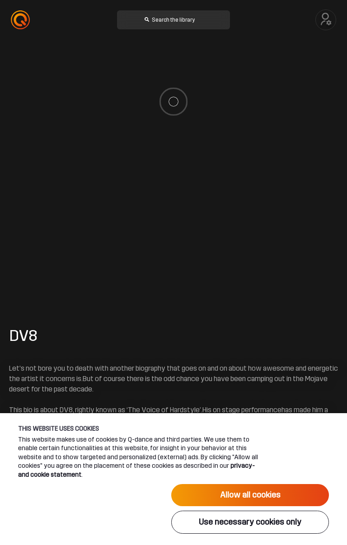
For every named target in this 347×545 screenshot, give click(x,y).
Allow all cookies (250, 494)
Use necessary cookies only (250, 521)
